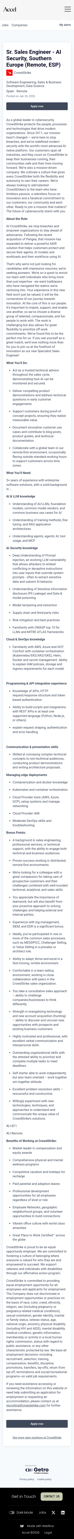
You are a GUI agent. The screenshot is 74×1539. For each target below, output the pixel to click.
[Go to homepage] (9, 9)
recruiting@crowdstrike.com (26, 1405)
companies (19, 25)
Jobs (42, 1513)
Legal (48, 1533)
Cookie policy (44, 1479)
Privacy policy (26, 1479)
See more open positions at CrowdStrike (37, 1437)
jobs (5, 25)
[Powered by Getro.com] (37, 1469)
